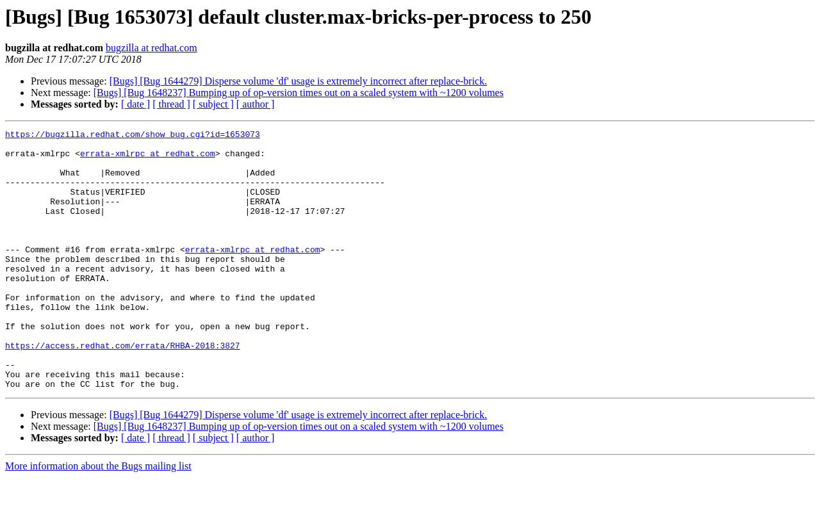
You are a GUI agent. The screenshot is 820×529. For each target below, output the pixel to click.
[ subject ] (213, 104)
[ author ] (255, 104)
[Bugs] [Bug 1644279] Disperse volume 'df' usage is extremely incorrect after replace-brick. (299, 81)
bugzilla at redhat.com (151, 47)
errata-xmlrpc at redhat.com (147, 159)
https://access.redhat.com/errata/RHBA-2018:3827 (122, 389)
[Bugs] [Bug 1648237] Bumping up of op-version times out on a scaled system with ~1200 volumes (299, 92)
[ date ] (135, 104)
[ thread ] (171, 104)
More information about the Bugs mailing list (98, 517)
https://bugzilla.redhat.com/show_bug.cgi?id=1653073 (132, 136)
